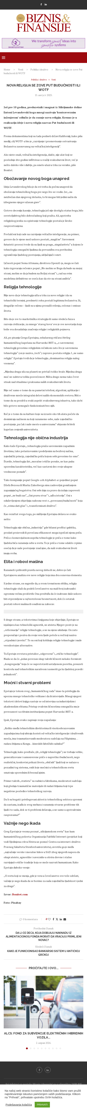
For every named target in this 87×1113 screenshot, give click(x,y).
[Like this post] (49, 919)
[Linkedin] (46, 4)
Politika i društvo (39, 69)
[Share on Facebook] (53, 919)
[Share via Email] (64, 919)
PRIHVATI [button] (42, 1104)
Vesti (20, 69)
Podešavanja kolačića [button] (19, 1104)
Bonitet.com (20, 894)
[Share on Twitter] (57, 919)
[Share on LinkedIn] (61, 919)
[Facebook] (41, 4)
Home (7, 69)
